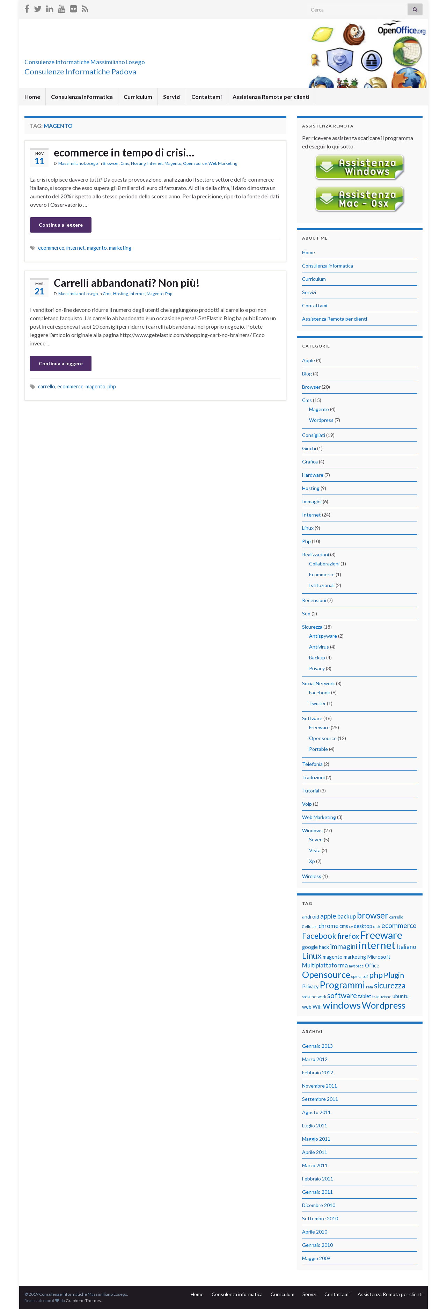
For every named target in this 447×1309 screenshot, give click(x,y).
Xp (312, 861)
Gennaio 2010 (317, 1245)
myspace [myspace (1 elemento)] (356, 966)
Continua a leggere (61, 225)
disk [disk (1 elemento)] (376, 926)
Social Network (318, 683)
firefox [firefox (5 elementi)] (348, 935)
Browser (111, 163)
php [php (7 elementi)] (376, 975)
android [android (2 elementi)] (310, 917)
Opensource (195, 163)
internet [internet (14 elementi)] (376, 945)
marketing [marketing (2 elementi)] (355, 957)
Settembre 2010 (320, 1218)
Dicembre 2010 (318, 1205)
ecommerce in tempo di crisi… (124, 152)
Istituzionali (322, 585)
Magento (172, 163)
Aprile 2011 (314, 1152)
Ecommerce (322, 574)
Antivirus (319, 647)
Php (168, 293)
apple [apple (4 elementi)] (328, 916)
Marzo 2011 (315, 1165)
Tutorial (310, 791)
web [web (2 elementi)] (307, 1007)
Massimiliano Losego (78, 163)
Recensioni (314, 600)
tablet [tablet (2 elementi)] (364, 996)
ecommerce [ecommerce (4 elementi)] (399, 925)
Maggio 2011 (316, 1139)
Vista (315, 850)
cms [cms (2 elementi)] (343, 926)
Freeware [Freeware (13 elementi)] (381, 935)
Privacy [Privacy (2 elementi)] (310, 986)
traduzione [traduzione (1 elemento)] (381, 996)
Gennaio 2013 (317, 1046)
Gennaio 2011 (317, 1192)
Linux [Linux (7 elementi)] (312, 955)
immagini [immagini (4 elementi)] (343, 946)
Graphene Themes (83, 1300)
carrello (46, 386)
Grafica (310, 462)
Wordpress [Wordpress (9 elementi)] (383, 1005)
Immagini (312, 501)
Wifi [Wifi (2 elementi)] (317, 1007)
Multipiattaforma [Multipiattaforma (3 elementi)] (325, 965)
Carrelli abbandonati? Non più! (127, 282)
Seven (316, 839)
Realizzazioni (315, 554)
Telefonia (312, 764)
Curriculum (138, 96)
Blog (307, 373)
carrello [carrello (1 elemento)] (396, 917)
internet (75, 248)
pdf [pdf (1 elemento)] (365, 976)
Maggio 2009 (316, 1258)
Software (312, 718)
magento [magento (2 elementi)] (333, 957)
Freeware (319, 727)
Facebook (319, 692)
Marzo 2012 (315, 1059)
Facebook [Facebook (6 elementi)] (319, 936)
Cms (124, 163)
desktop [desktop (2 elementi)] (363, 926)
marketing (120, 248)
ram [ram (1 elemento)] (369, 987)
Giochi (309, 448)
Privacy (317, 668)
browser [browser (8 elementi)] (372, 915)
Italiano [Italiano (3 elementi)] (406, 946)
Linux (308, 528)
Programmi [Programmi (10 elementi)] (342, 984)
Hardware (312, 475)
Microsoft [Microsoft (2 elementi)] (378, 957)
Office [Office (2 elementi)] (372, 965)
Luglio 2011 (314, 1125)
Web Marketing (222, 163)
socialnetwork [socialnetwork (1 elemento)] (314, 996)
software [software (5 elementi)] (342, 995)
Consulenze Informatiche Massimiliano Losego (127, 60)
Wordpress (321, 420)
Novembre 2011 (319, 1086)
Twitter (317, 703)
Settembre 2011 (320, 1099)
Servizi (172, 96)
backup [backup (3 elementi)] (346, 916)
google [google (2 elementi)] (310, 947)
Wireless (311, 876)
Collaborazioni (324, 563)
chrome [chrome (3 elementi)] (328, 925)
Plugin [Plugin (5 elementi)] (394, 975)
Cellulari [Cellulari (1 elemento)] (309, 926)
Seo (306, 613)
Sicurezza (312, 627)
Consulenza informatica (82, 96)
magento (97, 248)
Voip (307, 804)
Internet (155, 163)
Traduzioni (313, 777)
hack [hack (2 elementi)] (324, 947)
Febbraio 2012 (317, 1072)
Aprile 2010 (314, 1232)
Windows (312, 830)
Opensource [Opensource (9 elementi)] (326, 974)
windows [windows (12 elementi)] (342, 1005)
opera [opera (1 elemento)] (356, 976)
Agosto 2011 (316, 1112)
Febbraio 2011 (317, 1179)
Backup (317, 657)
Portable (318, 749)
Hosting (138, 163)
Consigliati (313, 435)
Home (32, 96)
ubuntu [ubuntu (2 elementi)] (401, 996)
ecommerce (51, 248)
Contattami (206, 96)
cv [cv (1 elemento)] (351, 926)
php (112, 386)
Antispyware (323, 636)
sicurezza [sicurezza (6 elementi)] (389, 985)
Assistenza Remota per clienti (271, 96)
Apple (308, 360)
